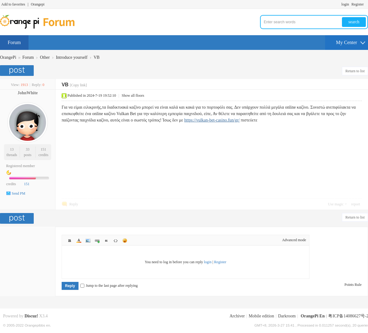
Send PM (18, 193)
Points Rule (353, 284)
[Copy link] (78, 85)
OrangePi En (313, 316)
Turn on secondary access (366, 4)
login (345, 4)
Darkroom (287, 316)
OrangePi (8, 57)
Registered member (20, 166)
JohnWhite (27, 93)
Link (97, 241)
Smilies (125, 241)
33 (27, 149)
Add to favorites (13, 4)
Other (45, 57)
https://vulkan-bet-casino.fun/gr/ (212, 120)
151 (43, 149)
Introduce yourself (71, 57)
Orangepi (37, 4)
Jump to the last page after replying (109, 285)
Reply (73, 204)
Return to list (355, 71)
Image (88, 241)
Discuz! (31, 316)
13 (11, 149)
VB (96, 57)
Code (116, 241)
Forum (14, 42)
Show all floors (133, 95)
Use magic (335, 204)
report (355, 204)
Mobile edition (261, 316)
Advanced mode (294, 240)
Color (79, 241)
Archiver (237, 316)
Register (357, 4)
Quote (106, 241)
